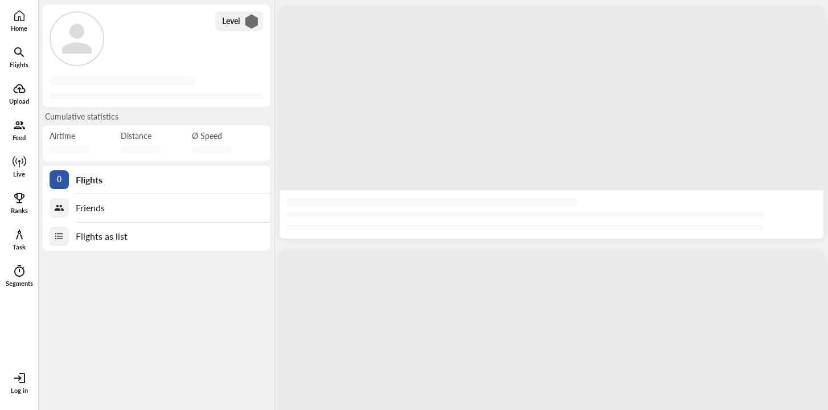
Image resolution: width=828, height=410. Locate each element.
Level (240, 21)
